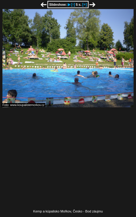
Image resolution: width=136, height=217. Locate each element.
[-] (73, 4)
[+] (84, 4)
